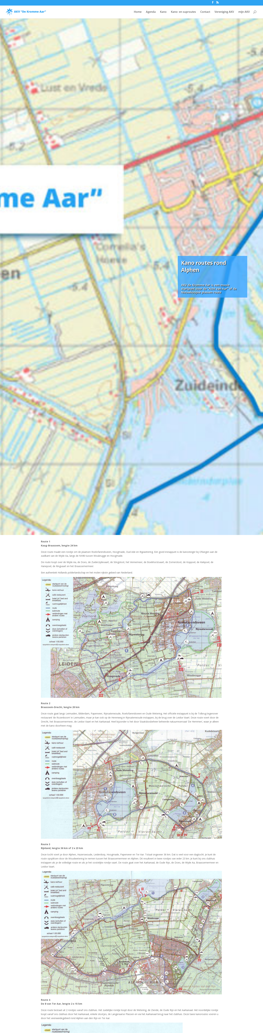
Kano (163, 12)
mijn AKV (244, 12)
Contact (205, 12)
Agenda (151, 12)
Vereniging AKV (224, 12)
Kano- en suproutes (183, 12)
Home (138, 12)
